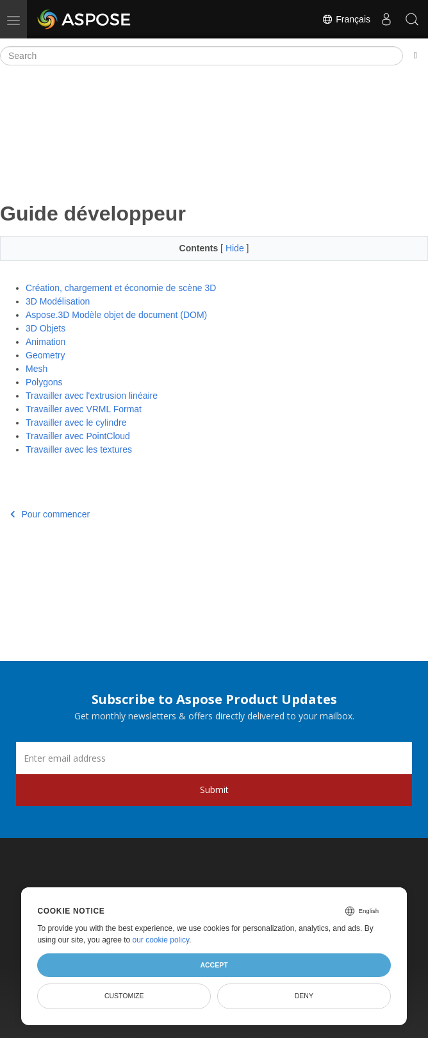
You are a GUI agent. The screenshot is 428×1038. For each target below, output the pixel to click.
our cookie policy (161, 939)
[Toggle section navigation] (415, 56)
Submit (214, 789)
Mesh (36, 369)
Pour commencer (50, 514)
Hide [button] (236, 248)
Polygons (44, 382)
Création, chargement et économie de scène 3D (121, 288)
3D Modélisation (58, 301)
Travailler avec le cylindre (76, 422)
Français (346, 19)
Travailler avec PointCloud (78, 436)
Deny (304, 996)
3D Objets (45, 328)
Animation (45, 342)
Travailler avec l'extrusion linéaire (92, 395)
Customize (124, 996)
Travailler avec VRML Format (84, 409)
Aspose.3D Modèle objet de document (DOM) (116, 315)
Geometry (45, 355)
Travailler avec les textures (79, 449)
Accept (213, 965)
